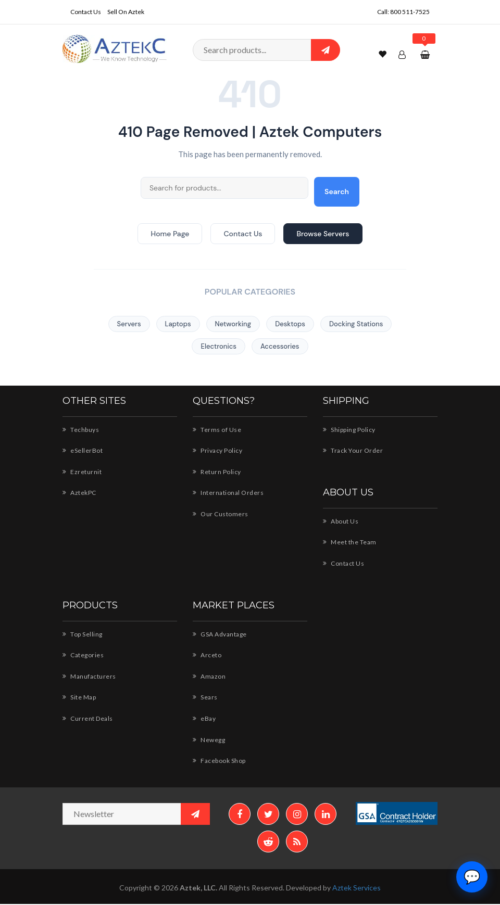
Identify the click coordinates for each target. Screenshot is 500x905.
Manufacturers (89, 676)
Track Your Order (353, 450)
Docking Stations (356, 324)
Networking (233, 324)
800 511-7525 (410, 11)
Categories (83, 654)
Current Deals (88, 718)
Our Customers (220, 513)
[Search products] (266, 50)
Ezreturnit (82, 471)
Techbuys (81, 429)
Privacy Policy (218, 450)
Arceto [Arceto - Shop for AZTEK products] (206, 654)
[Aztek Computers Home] (115, 48)
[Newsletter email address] (136, 814)
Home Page (170, 233)
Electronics (218, 346)
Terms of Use (217, 429)
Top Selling (83, 634)
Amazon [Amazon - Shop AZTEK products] (209, 676)
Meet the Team (349, 541)
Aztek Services (357, 889)
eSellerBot (83, 450)
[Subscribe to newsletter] (195, 814)
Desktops (290, 324)
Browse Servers (322, 233)
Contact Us (85, 11)
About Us (341, 521)
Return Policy (217, 471)
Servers (129, 324)
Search (336, 191)
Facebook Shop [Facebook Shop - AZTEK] (220, 760)
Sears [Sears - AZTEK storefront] (206, 696)
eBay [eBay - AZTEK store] (205, 718)
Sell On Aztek (127, 11)
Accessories (279, 346)
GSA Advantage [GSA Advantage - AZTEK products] (221, 634)
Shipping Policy (350, 429)
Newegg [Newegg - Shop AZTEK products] (209, 739)
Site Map (80, 696)
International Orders (227, 492)
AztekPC (80, 492)
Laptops (178, 324)
